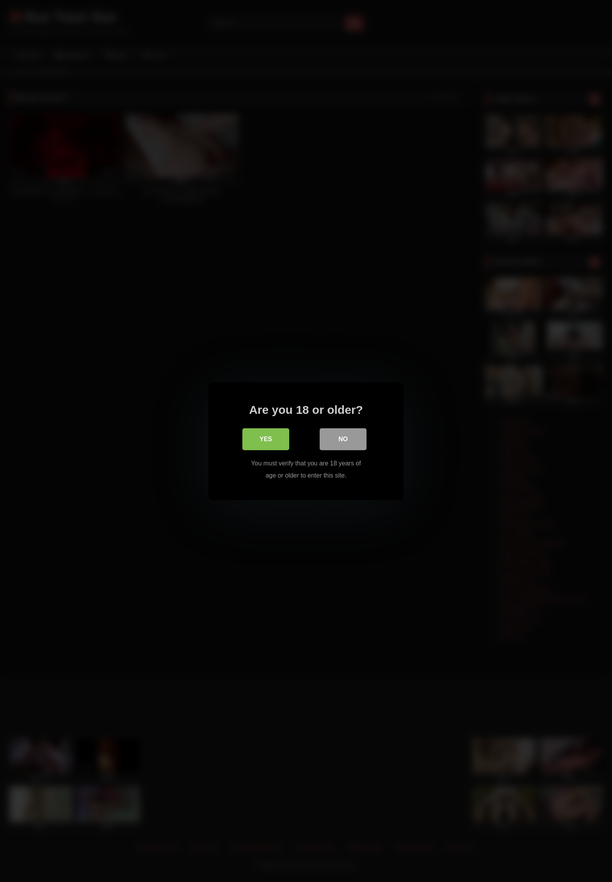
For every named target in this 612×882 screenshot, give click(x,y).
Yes (266, 439)
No (343, 439)
